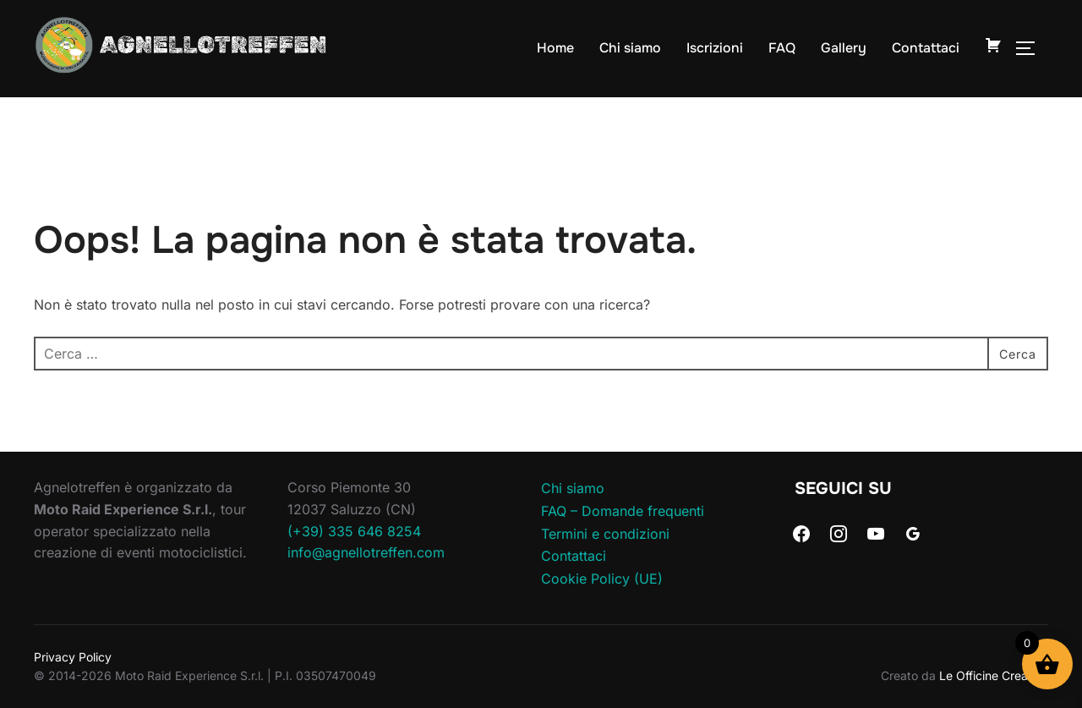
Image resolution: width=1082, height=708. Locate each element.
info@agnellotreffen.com (366, 552)
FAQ (781, 48)
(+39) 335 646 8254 (354, 531)
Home (555, 48)
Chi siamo (630, 48)
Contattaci (925, 48)
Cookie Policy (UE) (602, 578)
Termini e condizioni (605, 533)
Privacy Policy (73, 657)
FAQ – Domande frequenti (622, 510)
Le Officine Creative (993, 675)
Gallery (843, 48)
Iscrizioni (714, 48)
